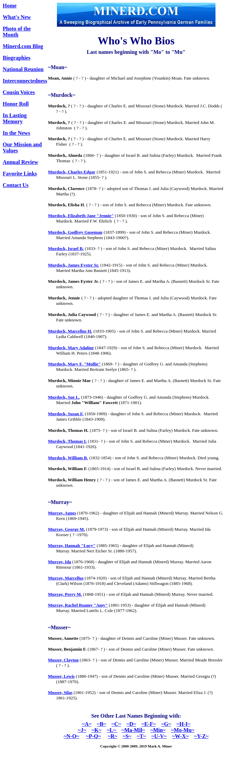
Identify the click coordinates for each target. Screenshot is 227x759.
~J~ (82, 730)
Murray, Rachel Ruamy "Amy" (77, 605)
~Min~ (158, 730)
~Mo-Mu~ (182, 730)
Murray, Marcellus (65, 578)
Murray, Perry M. (65, 594)
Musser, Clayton (63, 659)
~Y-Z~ (201, 736)
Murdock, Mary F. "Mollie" (74, 363)
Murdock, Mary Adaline (71, 347)
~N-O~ (71, 736)
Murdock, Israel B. (65, 248)
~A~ (86, 724)
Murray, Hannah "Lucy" (71, 545)
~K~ (96, 730)
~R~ (112, 736)
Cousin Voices (19, 92)
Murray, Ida (59, 561)
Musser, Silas (60, 692)
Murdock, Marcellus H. (70, 331)
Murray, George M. (66, 529)
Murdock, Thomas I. (67, 441)
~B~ (101, 724)
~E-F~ (149, 724)
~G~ (166, 724)
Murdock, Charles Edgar (71, 171)
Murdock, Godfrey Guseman (75, 232)
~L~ (112, 730)
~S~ (127, 736)
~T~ (141, 736)
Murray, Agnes (62, 512)
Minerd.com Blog (23, 46)
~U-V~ (159, 736)
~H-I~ (183, 724)
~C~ (116, 724)
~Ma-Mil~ (133, 730)
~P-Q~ (93, 736)
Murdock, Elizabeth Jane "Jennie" (81, 215)
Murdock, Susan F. (65, 413)
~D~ (131, 724)
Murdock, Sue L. (64, 397)
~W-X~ (180, 736)
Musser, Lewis (61, 676)
